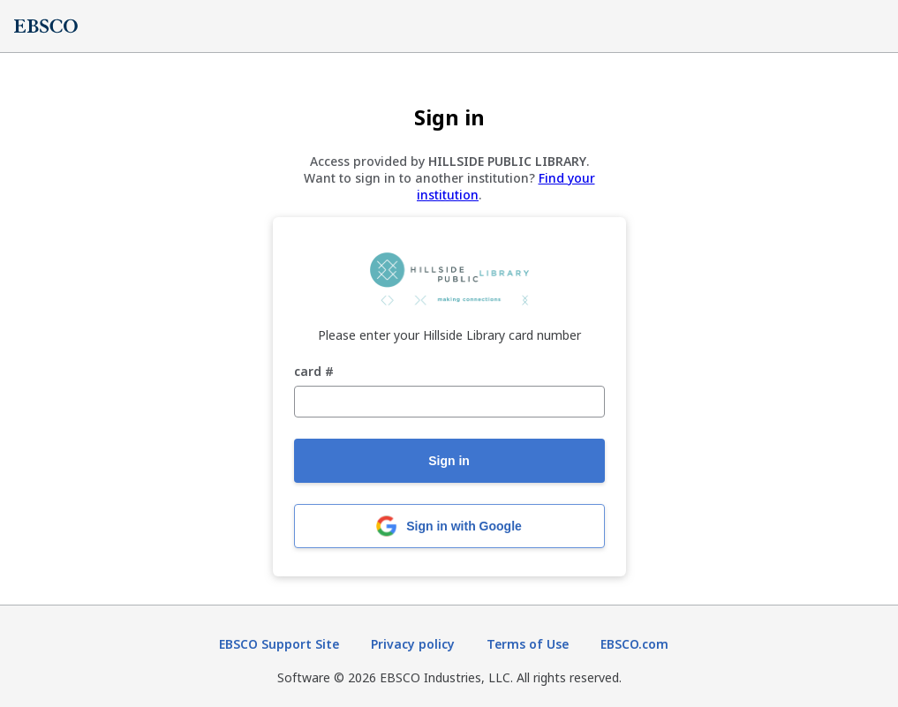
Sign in (449, 461)
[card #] (449, 401)
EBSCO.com (634, 644)
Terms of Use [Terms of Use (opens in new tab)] (528, 644)
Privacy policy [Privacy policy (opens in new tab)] (413, 644)
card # (314, 372)
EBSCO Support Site (279, 644)
